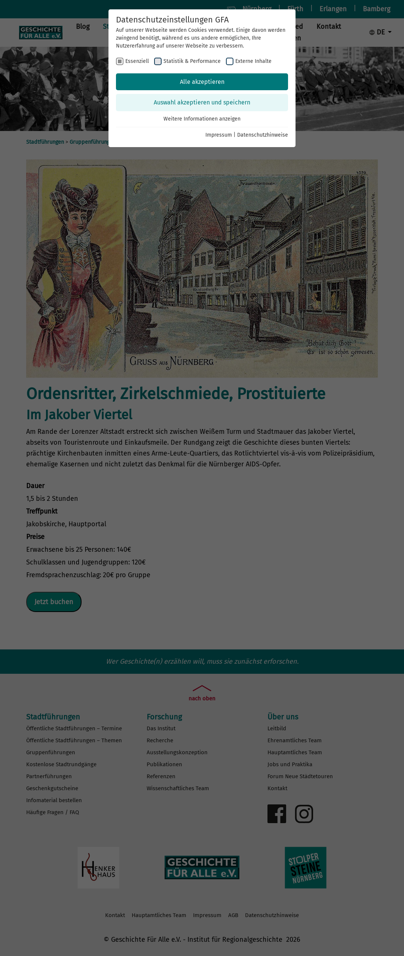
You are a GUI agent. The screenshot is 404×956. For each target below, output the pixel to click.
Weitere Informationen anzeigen (202, 119)
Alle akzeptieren (202, 81)
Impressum (218, 135)
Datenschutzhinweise (262, 135)
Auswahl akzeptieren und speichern (202, 102)
